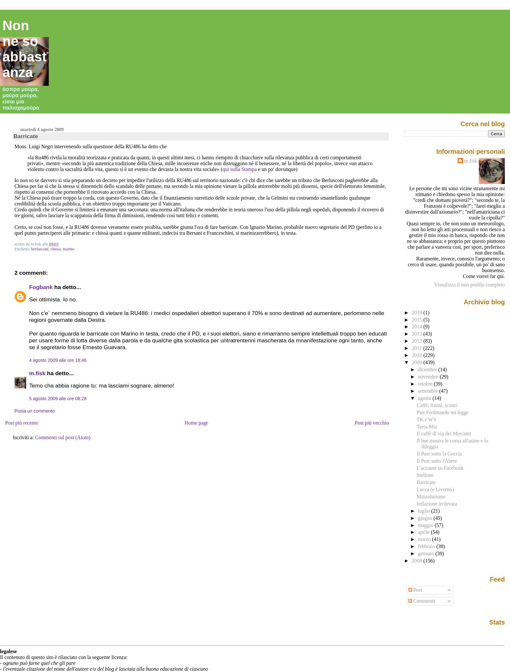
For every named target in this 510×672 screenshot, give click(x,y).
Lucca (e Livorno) (435, 489)
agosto (425, 398)
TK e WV (427, 419)
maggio (426, 525)
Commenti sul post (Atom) (62, 437)
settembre (428, 391)
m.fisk (37, 373)
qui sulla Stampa (239, 169)
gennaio (427, 553)
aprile (424, 532)
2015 (417, 320)
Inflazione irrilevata (437, 504)
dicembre (428, 369)
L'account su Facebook (440, 468)
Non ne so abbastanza (25, 49)
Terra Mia (427, 426)
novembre (429, 376)
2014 (417, 326)
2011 (417, 348)
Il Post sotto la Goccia (439, 453)
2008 (417, 560)
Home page (196, 423)
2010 (417, 355)
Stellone (425, 475)
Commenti (421, 601)
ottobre (426, 384)
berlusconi (39, 249)
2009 (417, 362)
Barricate (25, 136)
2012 (417, 341)
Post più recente (21, 423)
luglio (424, 511)
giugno (426, 518)
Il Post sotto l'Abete (437, 461)
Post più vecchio (372, 423)
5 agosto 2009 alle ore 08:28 (58, 398)
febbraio (427, 546)
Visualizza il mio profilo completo (469, 284)
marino (68, 249)
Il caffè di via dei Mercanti (444, 433)
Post (415, 590)
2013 (417, 333)
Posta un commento (34, 411)
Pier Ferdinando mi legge (442, 412)
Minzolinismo (431, 496)
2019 (417, 312)
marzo (425, 539)
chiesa (55, 249)
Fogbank (41, 287)
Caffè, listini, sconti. (437, 405)
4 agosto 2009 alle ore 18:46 (58, 360)
